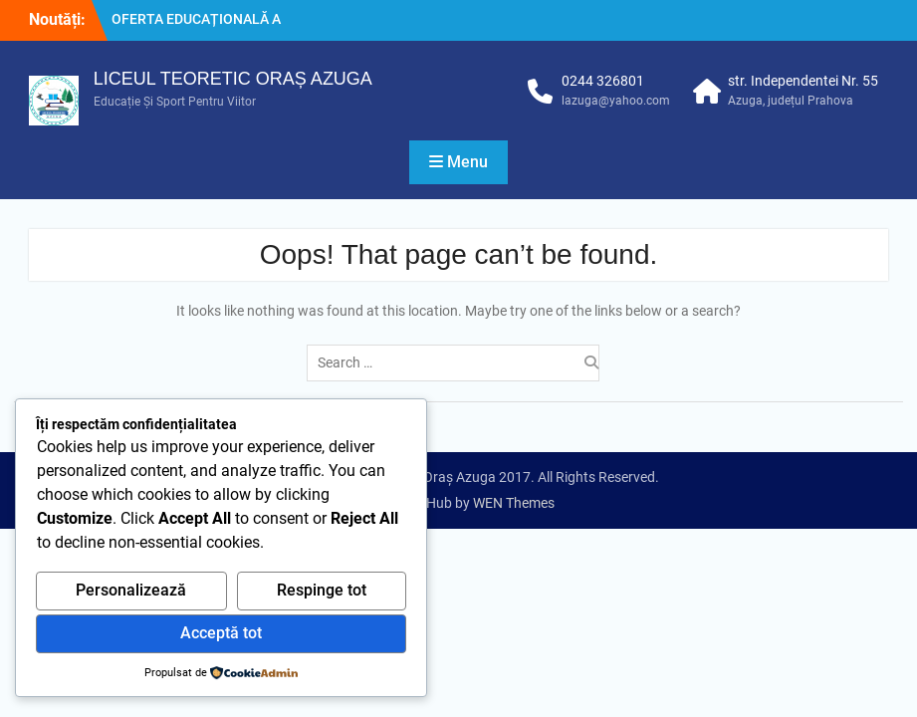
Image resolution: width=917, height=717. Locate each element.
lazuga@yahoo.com (616, 101)
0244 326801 (603, 81)
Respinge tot (321, 590)
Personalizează (131, 590)
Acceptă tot (221, 632)
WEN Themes (514, 503)
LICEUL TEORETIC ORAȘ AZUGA (233, 79)
